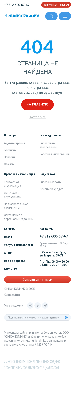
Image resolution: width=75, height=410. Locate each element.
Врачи (8, 237)
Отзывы (9, 164)
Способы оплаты (50, 182)
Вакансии (10, 150)
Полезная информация (55, 154)
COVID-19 (10, 268)
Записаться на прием (56, 4)
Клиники (9, 229)
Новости (9, 157)
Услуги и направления (19, 244)
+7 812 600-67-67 (16, 5)
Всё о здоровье (14, 260)
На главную (37, 104)
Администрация (14, 143)
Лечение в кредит (51, 189)
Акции (8, 252)
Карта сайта (37, 117)
